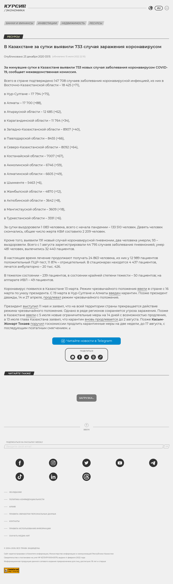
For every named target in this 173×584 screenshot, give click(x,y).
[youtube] (120, 463)
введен (115, 293)
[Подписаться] (166, 446)
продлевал (52, 297)
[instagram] (53, 463)
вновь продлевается (101, 319)
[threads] (86, 477)
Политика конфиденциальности (26, 500)
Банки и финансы (20, 23)
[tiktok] (20, 477)
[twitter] (86, 463)
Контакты (14, 521)
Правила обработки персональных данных (32, 514)
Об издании (15, 492)
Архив (12, 507)
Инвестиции (47, 23)
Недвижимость (73, 23)
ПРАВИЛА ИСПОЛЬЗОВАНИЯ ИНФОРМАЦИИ (30, 529)
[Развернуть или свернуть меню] (167, 8)
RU (159, 8)
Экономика (15, 10)
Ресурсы (96, 23)
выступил (30, 306)
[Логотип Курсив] (15, 6)
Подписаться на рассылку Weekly (24, 442)
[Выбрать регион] (150, 8)
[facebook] (20, 463)
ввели (142, 289)
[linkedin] (53, 477)
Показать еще (86, 398)
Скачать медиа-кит (19, 536)
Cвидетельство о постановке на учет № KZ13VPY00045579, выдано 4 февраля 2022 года (44, 557)
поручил (37, 324)
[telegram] (153, 463)
